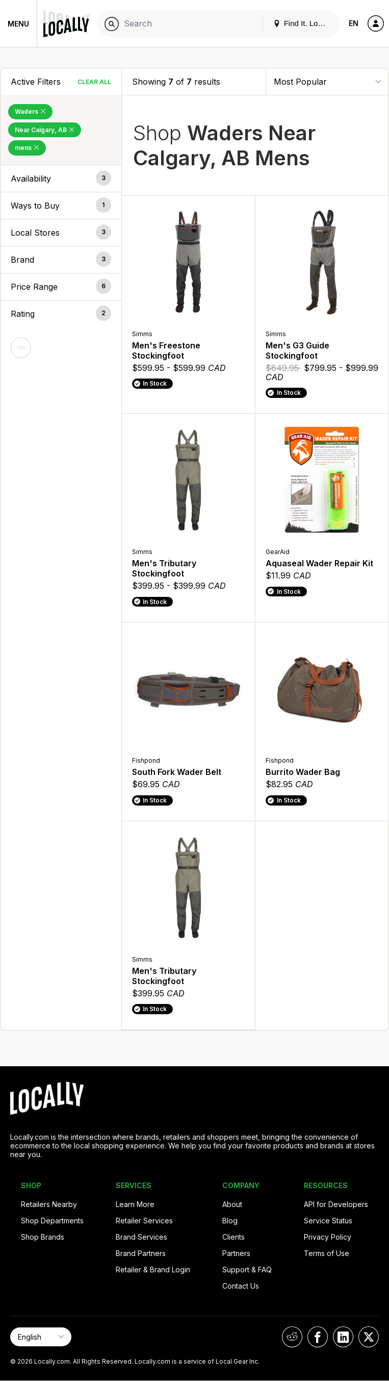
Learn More (135, 1204)
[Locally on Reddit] (292, 1336)
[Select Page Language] (40, 1336)
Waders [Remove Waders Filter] (30, 111)
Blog (230, 1220)
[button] (61, 178)
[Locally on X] (368, 1336)
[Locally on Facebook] (317, 1336)
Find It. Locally (303, 23)
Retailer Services (144, 1220)
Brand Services (141, 1237)
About (232, 1204)
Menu (18, 23)
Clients (233, 1237)
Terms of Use (326, 1253)
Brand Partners (141, 1253)
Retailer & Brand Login (153, 1269)
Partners (236, 1253)
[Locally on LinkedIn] (343, 1336)
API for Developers (336, 1204)
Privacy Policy (327, 1237)
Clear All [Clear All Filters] (94, 82)
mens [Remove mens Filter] (27, 148)
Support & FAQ (247, 1269)
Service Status (328, 1220)
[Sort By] (327, 81)
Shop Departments (52, 1220)
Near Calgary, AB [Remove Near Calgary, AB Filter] (44, 130)
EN (353, 23)
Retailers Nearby (49, 1204)
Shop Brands (42, 1237)
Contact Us (240, 1286)
